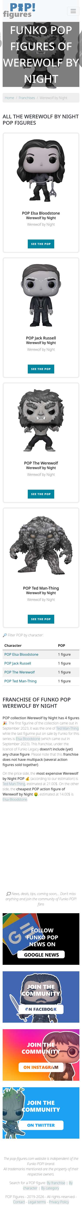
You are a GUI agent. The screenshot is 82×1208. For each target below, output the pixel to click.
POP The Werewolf (19, 672)
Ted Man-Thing (67, 728)
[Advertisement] (41, 848)
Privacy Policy (59, 1202)
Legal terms (37, 1202)
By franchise (56, 1182)
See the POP (41, 244)
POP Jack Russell (17, 663)
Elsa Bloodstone (28, 738)
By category (50, 1188)
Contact (19, 1202)
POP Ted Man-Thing (20, 681)
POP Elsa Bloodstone (21, 654)
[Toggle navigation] (73, 11)
